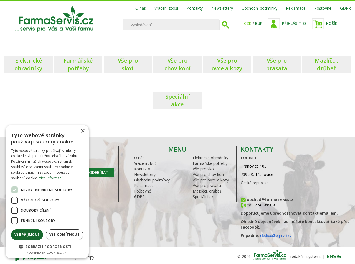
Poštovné (322, 8)
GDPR (345, 8)
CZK (248, 23)
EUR (259, 23)
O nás (140, 8)
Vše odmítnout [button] (64, 234)
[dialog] (47, 191)
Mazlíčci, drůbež (207, 191)
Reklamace (296, 8)
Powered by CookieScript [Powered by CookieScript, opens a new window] (47, 252)
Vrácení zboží (166, 8)
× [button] (82, 131)
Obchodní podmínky (259, 8)
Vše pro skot (204, 168)
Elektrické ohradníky (210, 157)
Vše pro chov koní (209, 174)
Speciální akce (205, 196)
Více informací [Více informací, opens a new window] (50, 178)
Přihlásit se (294, 23)
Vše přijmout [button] (27, 234)
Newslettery (222, 8)
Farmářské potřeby (210, 163)
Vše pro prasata (207, 185)
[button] (47, 246)
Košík (332, 23)
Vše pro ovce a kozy (211, 180)
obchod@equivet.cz (276, 236)
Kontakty (195, 8)
